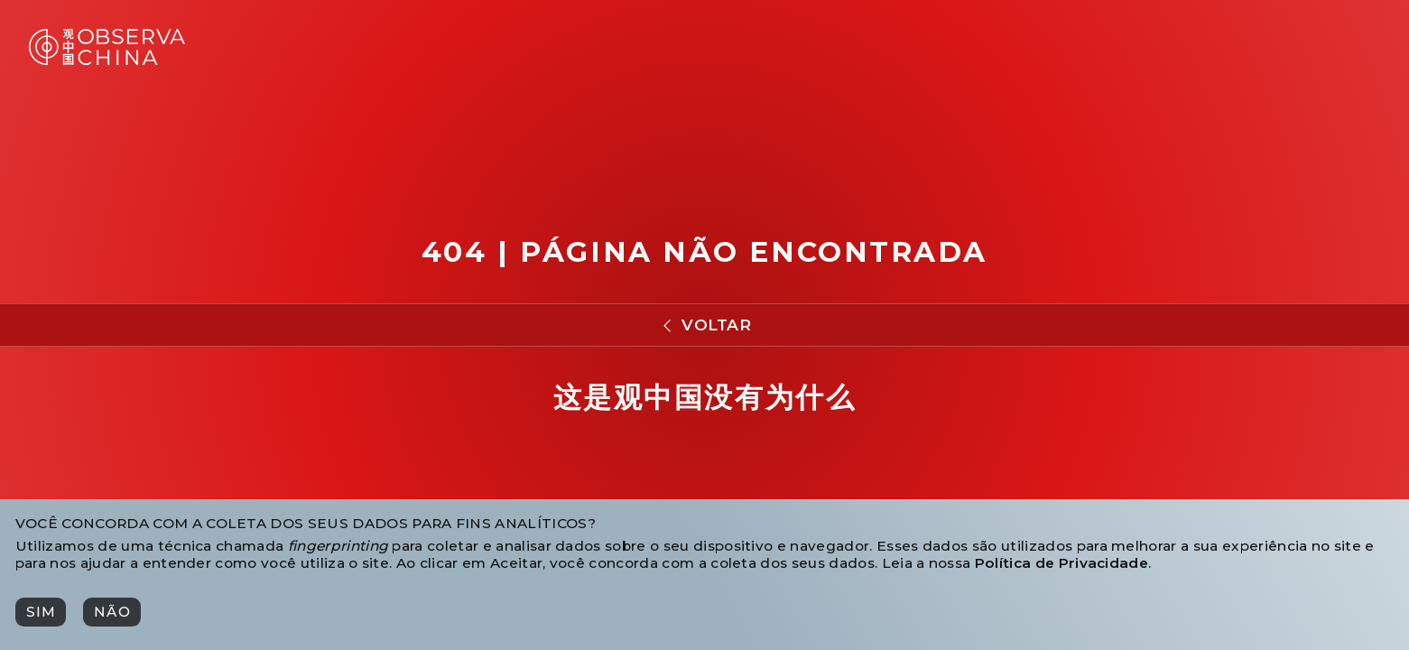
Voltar (716, 324)
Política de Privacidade (1061, 562)
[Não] (111, 612)
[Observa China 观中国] (107, 60)
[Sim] (40, 612)
